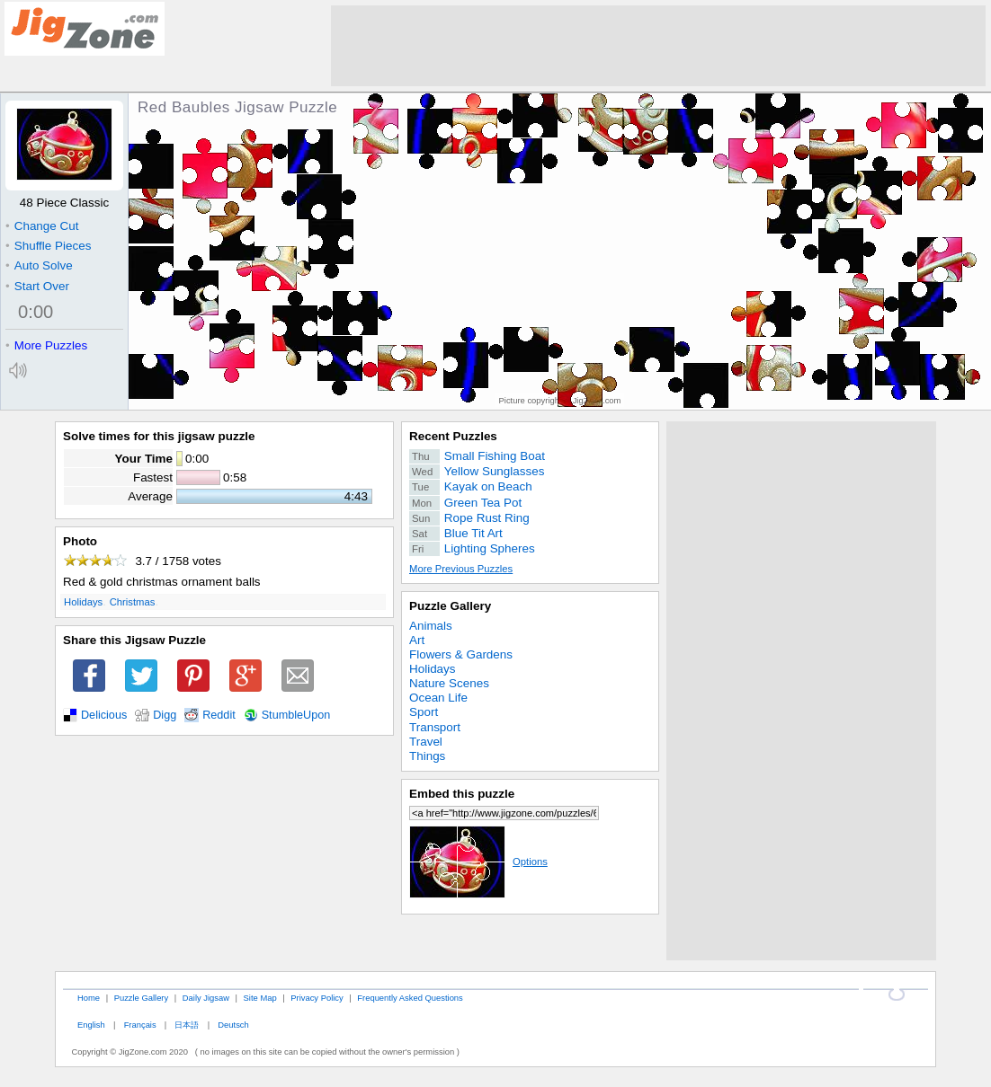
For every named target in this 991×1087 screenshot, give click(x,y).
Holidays (83, 602)
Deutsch (233, 1025)
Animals (430, 625)
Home (88, 998)
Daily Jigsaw (206, 998)
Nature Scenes (449, 683)
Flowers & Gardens (461, 654)
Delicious (104, 715)
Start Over (37, 286)
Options (478, 861)
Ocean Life (438, 697)
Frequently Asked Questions (409, 998)
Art (416, 640)
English (91, 1025)
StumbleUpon (296, 715)
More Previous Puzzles (461, 568)
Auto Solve (39, 265)
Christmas (133, 602)
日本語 (186, 1025)
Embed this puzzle (461, 793)
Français (140, 1025)
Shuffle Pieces (48, 245)
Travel (425, 741)
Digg (164, 715)
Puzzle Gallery (450, 606)
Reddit (219, 715)
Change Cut (41, 226)
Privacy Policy (316, 998)
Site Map (260, 998)
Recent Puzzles (453, 436)
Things (427, 756)
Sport (423, 712)
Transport (434, 727)
